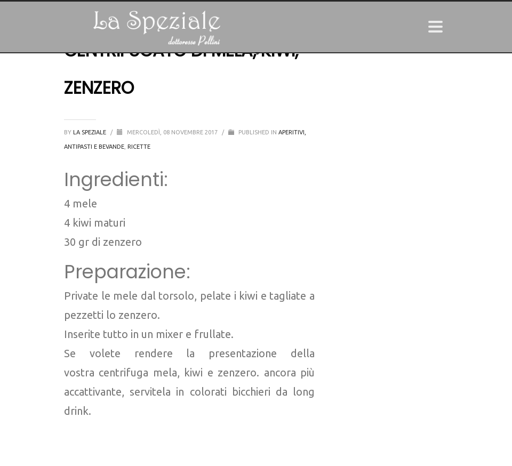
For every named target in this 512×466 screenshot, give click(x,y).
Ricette (138, 146)
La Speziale (90, 132)
